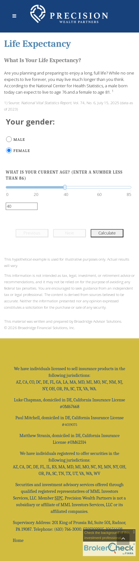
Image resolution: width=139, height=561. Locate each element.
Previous (32, 233)
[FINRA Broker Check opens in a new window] (109, 542)
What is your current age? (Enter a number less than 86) (64, 175)
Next (69, 233)
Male (19, 139)
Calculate (107, 233)
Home (18, 540)
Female (21, 150)
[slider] (68, 187)
